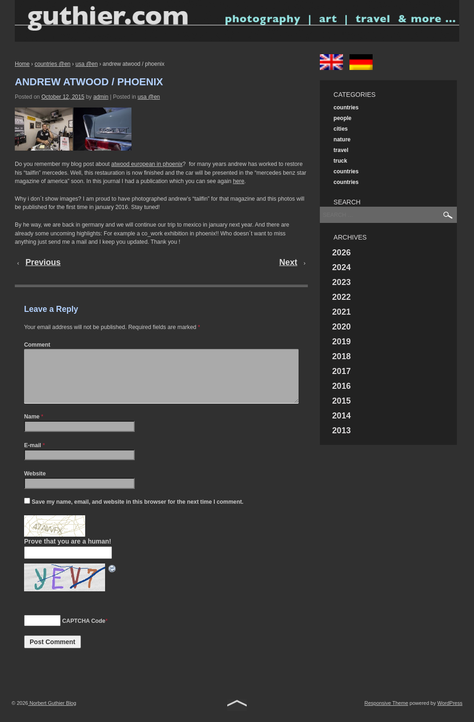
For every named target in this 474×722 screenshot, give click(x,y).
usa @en (86, 64)
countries (346, 107)
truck (340, 161)
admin (100, 97)
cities (341, 129)
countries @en (53, 64)
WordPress (449, 714)
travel (341, 150)
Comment (37, 345)
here (238, 181)
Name (31, 427)
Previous (43, 262)
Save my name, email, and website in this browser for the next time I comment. (137, 513)
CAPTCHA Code (83, 632)
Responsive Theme (386, 714)
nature (342, 139)
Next (288, 262)
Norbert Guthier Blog (52, 714)
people (343, 118)
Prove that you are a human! (67, 552)
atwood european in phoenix (146, 164)
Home (22, 64)
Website (35, 484)
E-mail (32, 456)
